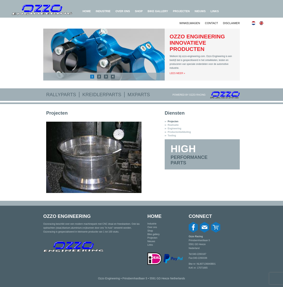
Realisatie (173, 125)
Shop (139, 11)
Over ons (122, 11)
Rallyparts (61, 94)
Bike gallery (158, 11)
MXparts (139, 94)
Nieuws (200, 11)
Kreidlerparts (101, 94)
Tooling (172, 135)
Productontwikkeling (179, 132)
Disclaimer (231, 23)
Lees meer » (177, 73)
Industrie (103, 11)
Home (87, 11)
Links (214, 11)
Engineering (174, 128)
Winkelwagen (189, 23)
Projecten (181, 11)
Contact (211, 23)
